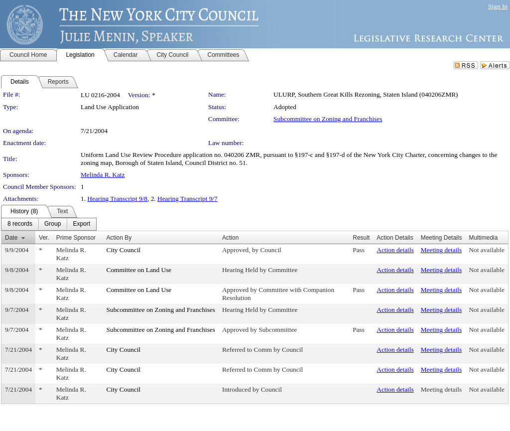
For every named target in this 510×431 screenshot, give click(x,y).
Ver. (44, 237)
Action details (395, 250)
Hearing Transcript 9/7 (187, 198)
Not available (486, 250)
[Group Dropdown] (52, 224)
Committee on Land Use (139, 270)
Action (230, 237)
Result (361, 237)
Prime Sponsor (76, 237)
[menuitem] (19, 224)
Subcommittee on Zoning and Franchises (327, 119)
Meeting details (441, 250)
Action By (119, 237)
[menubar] (49, 224)
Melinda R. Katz (103, 174)
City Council (124, 250)
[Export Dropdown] (81, 224)
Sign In (498, 6)
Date (11, 237)
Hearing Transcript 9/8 (117, 198)
